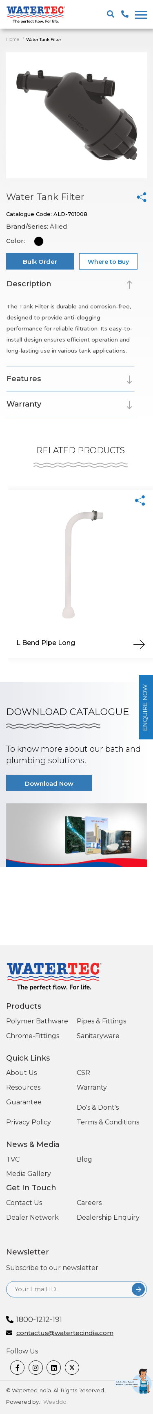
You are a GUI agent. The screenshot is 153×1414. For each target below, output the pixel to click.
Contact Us (24, 1203)
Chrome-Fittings (32, 1036)
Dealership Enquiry (108, 1217)
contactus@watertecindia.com (64, 1333)
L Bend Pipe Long (45, 643)
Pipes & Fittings (101, 1021)
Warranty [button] (24, 404)
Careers (89, 1203)
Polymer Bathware (37, 1021)
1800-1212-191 (39, 1319)
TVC (13, 1159)
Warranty (92, 1087)
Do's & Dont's (98, 1107)
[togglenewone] (140, 15)
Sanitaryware (98, 1036)
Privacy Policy (28, 1122)
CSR (83, 1073)
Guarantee (24, 1102)
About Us (21, 1073)
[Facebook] (17, 1367)
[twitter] (72, 1367)
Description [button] (29, 283)
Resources (23, 1087)
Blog (84, 1159)
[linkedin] (54, 1367)
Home (12, 39)
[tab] (70, 285)
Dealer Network (32, 1217)
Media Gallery (28, 1174)
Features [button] (24, 378)
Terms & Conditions (108, 1122)
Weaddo (55, 1401)
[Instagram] (36, 1367)
